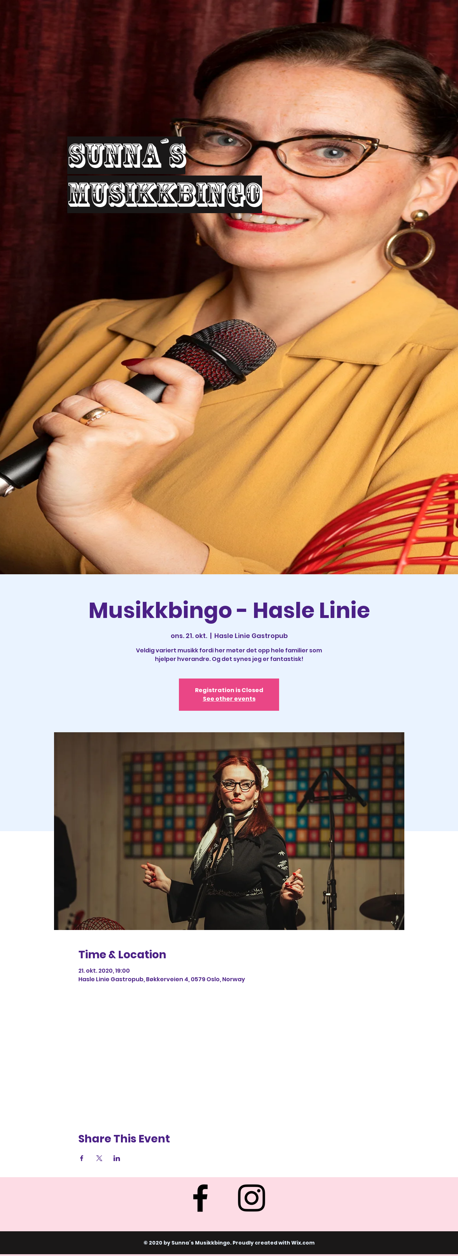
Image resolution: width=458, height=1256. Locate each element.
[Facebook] (200, 1198)
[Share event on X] (99, 1158)
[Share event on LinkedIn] (116, 1158)
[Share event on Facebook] (81, 1158)
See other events (229, 699)
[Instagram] (251, 1198)
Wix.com (303, 1242)
